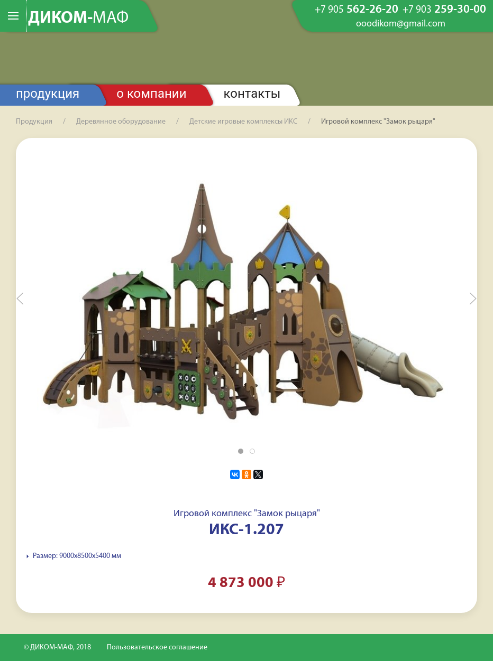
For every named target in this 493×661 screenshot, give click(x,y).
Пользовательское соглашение (157, 647)
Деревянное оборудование (121, 122)
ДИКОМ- (78, 18)
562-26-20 (356, 10)
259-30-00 (444, 10)
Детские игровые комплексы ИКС (243, 122)
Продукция (47, 93)
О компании (151, 93)
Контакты (252, 93)
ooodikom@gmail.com (400, 24)
